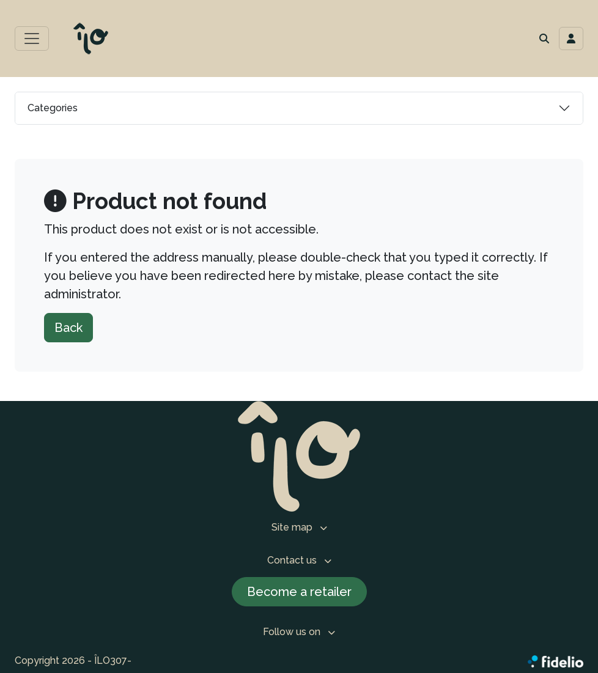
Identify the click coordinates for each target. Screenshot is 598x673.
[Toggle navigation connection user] (571, 38)
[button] (544, 38)
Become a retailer (299, 591)
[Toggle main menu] (32, 38)
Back (68, 327)
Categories (53, 108)
